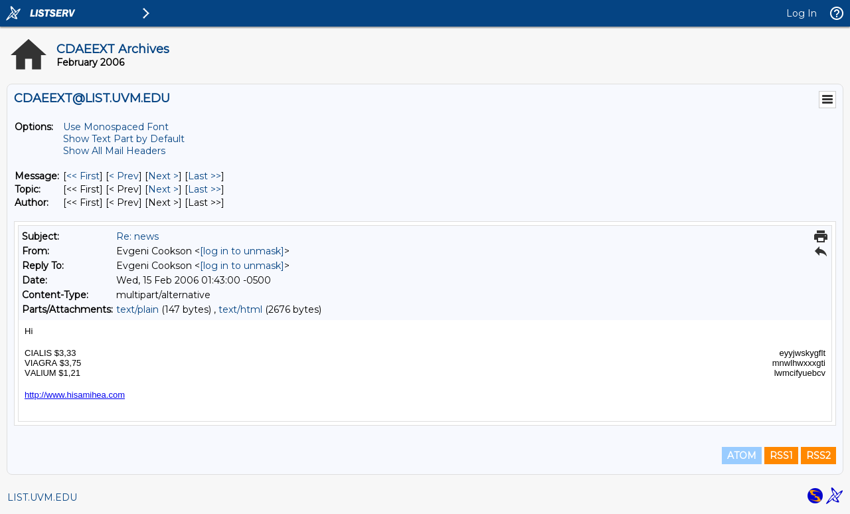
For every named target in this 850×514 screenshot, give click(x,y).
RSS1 (781, 456)
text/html (240, 309)
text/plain (137, 309)
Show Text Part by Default (124, 139)
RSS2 (818, 456)
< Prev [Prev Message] (124, 176)
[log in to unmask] (242, 251)
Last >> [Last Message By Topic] (204, 189)
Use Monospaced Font (116, 127)
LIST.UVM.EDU (42, 497)
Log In (801, 13)
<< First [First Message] (83, 176)
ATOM (741, 456)
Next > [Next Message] (163, 176)
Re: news (137, 236)
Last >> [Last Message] (204, 176)
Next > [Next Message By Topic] (163, 189)
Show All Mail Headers (114, 151)
